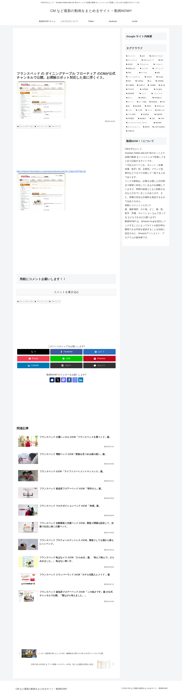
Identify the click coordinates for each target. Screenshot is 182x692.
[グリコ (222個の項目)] (149, 110)
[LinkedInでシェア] (33, 365)
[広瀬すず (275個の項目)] (141, 85)
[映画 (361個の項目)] (160, 73)
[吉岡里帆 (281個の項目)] (160, 81)
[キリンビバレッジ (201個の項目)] (133, 127)
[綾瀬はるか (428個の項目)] (131, 68)
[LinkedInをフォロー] (80, 379)
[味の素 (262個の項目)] (162, 85)
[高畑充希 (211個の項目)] (159, 114)
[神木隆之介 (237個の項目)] (158, 98)
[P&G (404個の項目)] (131, 73)
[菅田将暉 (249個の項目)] (131, 94)
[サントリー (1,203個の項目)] (131, 56)
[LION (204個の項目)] (162, 118)
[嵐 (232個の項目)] (128, 106)
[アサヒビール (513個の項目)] (144, 64)
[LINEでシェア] (66, 358)
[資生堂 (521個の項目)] (130, 64)
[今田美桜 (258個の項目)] (145, 89)
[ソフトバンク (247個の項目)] (158, 94)
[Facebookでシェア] (66, 352)
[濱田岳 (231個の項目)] (148, 106)
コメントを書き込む (66, 292)
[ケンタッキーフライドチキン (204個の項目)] (138, 123)
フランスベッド (41, 126)
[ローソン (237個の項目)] (130, 102)
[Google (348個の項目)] (160, 77)
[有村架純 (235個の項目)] (153, 102)
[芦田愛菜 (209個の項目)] (130, 118)
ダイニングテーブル (25, 126)
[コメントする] (99, 365)
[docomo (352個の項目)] (149, 77)
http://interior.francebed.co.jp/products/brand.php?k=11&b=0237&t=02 (51, 171)
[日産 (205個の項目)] (153, 118)
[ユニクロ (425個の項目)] (145, 68)
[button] (66, 365)
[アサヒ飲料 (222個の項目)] (132, 114)
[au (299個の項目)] (150, 81)
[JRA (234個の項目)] (162, 102)
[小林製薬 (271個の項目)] (152, 85)
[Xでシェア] (33, 352)
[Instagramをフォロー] (74, 379)
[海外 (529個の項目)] (161, 60)
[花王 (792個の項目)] (143, 56)
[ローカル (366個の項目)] (146, 73)
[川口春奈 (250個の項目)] (159, 89)
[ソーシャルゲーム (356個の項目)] (134, 77)
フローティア (54, 126)
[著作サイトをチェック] (52, 379)
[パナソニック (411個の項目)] (158, 68)
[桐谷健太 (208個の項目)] (142, 118)
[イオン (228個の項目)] (129, 110)
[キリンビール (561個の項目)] (132, 60)
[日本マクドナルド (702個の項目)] (157, 56)
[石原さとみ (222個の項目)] (160, 110)
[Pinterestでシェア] (99, 358)
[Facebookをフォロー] (69, 379)
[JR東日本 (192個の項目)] (145, 131)
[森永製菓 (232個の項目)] (137, 106)
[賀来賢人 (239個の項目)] (144, 98)
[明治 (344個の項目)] (129, 81)
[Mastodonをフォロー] (63, 379)
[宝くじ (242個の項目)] (131, 98)
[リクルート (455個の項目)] (159, 64)
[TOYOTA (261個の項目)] (131, 89)
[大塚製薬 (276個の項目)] (130, 85)
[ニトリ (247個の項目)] (144, 94)
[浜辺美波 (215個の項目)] (146, 114)
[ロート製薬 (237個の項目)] (142, 102)
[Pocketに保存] (33, 358)
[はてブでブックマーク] (99, 352)
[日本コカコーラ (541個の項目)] (148, 60)
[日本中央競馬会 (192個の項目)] (158, 127)
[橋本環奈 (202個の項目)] (159, 123)
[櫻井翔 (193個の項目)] (146, 127)
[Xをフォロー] (57, 379)
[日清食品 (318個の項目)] (140, 81)
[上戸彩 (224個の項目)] (139, 110)
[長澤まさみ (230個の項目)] (160, 106)
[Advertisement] (66, 50)
